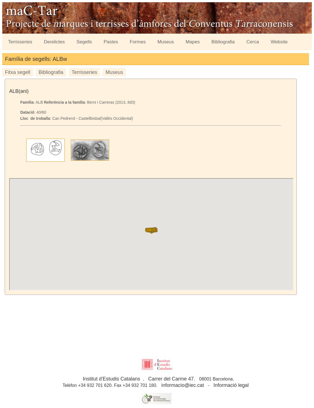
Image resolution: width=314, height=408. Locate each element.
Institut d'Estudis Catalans (111, 379)
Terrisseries (20, 41)
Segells (84, 41)
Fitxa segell (17, 72)
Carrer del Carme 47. (171, 379)
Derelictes (54, 41)
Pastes (111, 41)
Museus (165, 41)
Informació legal (231, 385)
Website (279, 41)
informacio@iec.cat (182, 385)
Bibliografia (223, 41)
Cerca (253, 41)
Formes (138, 41)
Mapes (192, 41)
